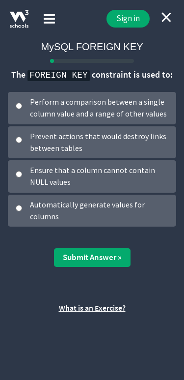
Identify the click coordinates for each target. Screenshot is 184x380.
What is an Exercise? (92, 308)
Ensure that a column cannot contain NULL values (92, 176)
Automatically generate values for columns (87, 210)
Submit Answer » (92, 257)
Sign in (128, 18)
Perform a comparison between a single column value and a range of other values (98, 107)
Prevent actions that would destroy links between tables (98, 142)
